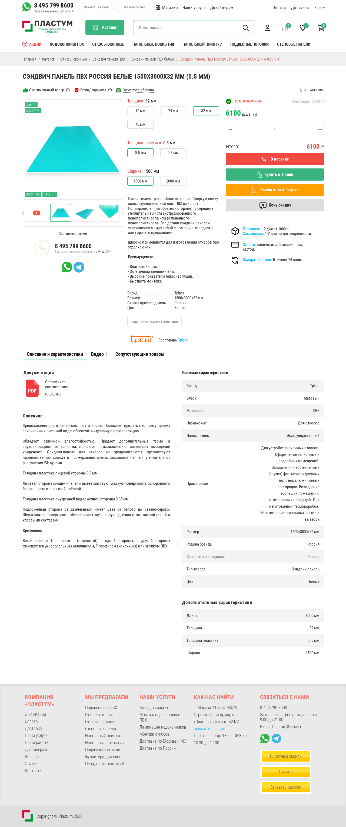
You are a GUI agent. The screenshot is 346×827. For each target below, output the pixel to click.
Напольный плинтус (202, 44)
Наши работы (37, 742)
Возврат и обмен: (257, 259)
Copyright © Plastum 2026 (59, 816)
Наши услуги (194, 7)
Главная (30, 59)
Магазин (170, 7)
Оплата (279, 7)
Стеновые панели (293, 44)
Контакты (33, 770)
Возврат (32, 756)
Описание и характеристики (55, 354)
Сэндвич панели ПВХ (108, 59)
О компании (35, 714)
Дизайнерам (222, 7)
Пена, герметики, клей (104, 763)
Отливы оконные (100, 721)
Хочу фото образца (138, 90)
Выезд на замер (153, 707)
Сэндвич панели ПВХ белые (152, 59)
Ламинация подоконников (162, 727)
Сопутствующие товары (139, 354)
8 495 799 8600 (54, 5)
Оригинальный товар (46, 90)
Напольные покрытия (153, 44)
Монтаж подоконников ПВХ (159, 717)
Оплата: (249, 244)
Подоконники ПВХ (67, 44)
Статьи (31, 763)
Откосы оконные (108, 44)
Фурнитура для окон (103, 756)
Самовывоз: (253, 233)
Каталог (48, 59)
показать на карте (210, 728)
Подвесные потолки (249, 44)
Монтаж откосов (154, 734)
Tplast (183, 340)
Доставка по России (157, 748)
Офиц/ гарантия (93, 90)
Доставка (300, 7)
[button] (267, 27)
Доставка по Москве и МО (162, 741)
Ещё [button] (318, 7)
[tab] (55, 354)
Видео (99, 354)
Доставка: (251, 229)
